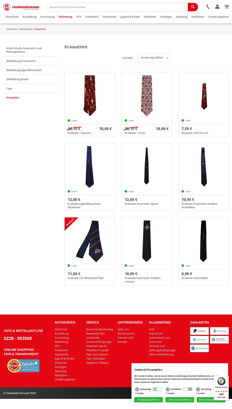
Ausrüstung (62, 348)
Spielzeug (60, 381)
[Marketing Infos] (198, 389)
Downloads (93, 348)
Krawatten (40, 38)
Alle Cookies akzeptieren (211, 399)
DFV (57, 356)
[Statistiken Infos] (167, 389)
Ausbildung (61, 343)
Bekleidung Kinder (17, 88)
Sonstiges (61, 377)
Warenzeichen (126, 343)
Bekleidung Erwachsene (21, 70)
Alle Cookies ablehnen (180, 399)
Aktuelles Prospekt (97, 360)
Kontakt (122, 352)
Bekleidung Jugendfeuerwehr (24, 79)
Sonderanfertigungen (99, 352)
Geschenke (61, 364)
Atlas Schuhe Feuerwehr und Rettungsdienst (24, 59)
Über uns (123, 339)
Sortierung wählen (154, 67)
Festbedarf (61, 360)
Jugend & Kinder (64, 368)
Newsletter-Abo (95, 343)
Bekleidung (26, 38)
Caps (9, 98)
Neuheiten (61, 385)
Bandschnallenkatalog (99, 339)
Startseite (11, 38)
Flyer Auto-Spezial (97, 364)
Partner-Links (126, 348)
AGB (151, 339)
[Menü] (227, 377)
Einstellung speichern (148, 399)
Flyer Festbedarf (96, 368)
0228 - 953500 (18, 348)
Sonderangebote (65, 389)
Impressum (156, 343)
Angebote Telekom (97, 373)
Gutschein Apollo (96, 356)
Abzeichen (61, 339)
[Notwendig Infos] (137, 389)
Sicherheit (61, 373)
